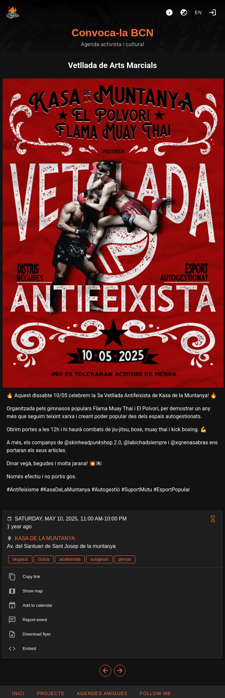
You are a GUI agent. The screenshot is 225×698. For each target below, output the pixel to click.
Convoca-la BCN (112, 33)
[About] (169, 12)
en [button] (198, 12)
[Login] (212, 12)
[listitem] (112, 576)
